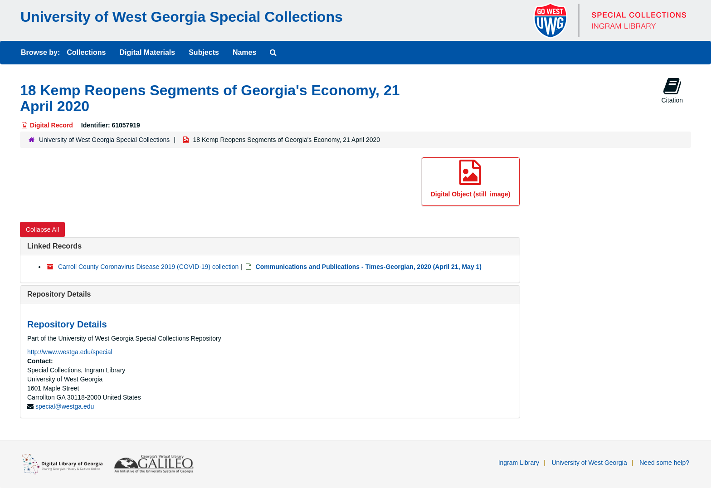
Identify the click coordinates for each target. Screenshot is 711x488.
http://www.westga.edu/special (69, 352)
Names (244, 52)
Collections (86, 52)
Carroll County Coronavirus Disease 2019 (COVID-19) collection (148, 266)
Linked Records (54, 246)
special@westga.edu (64, 406)
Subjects (204, 52)
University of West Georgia (589, 462)
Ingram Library (518, 462)
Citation (672, 90)
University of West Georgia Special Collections (181, 17)
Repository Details (59, 294)
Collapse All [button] (42, 229)
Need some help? (664, 462)
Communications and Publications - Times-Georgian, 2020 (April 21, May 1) (369, 266)
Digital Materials (147, 52)
